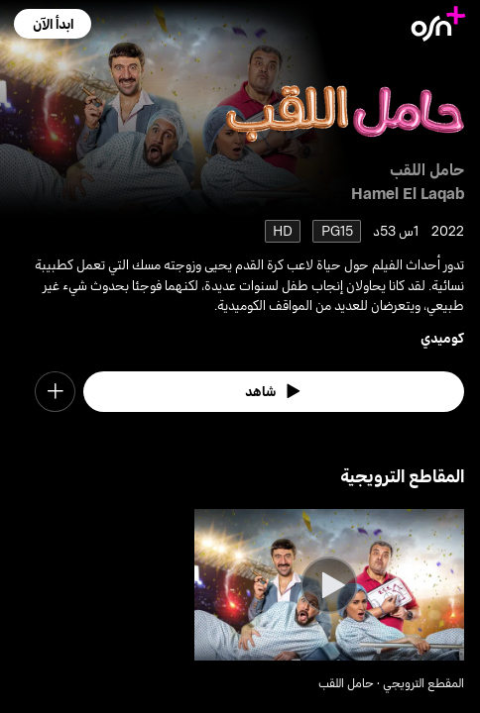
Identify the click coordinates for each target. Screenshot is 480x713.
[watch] (273, 391)
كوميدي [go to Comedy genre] (442, 337)
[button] (52, 24)
